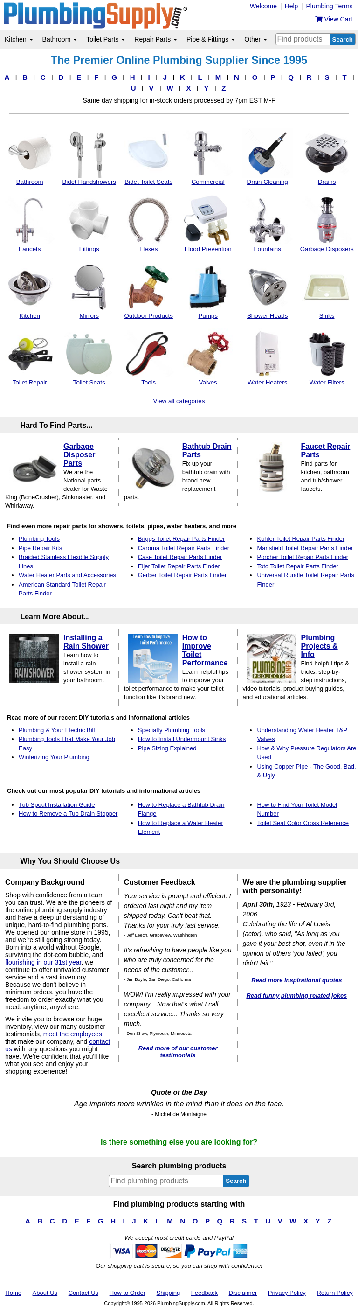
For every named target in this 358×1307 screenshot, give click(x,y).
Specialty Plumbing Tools (171, 730)
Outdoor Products (149, 290)
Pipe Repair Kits (40, 548)
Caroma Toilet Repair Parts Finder (183, 548)
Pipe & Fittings (210, 39)
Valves (208, 357)
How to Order (127, 1292)
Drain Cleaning (267, 156)
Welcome (263, 6)
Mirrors (89, 290)
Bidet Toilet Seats (149, 156)
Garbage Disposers (327, 223)
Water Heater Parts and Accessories (67, 575)
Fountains (267, 223)
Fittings (89, 223)
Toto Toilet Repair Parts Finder (297, 566)
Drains (327, 156)
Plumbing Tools (39, 538)
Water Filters (327, 357)
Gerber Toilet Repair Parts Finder (182, 575)
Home (13, 1292)
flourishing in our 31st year (43, 962)
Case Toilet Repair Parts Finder (180, 556)
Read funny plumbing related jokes (296, 995)
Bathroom (59, 39)
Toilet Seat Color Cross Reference (303, 822)
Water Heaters (267, 357)
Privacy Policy (287, 1292)
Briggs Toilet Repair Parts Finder (181, 538)
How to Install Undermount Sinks (182, 738)
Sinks (327, 290)
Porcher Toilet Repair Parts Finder (302, 556)
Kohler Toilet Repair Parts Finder (300, 538)
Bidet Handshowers (89, 156)
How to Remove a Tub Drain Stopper (68, 813)
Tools (149, 357)
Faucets (30, 223)
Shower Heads (267, 290)
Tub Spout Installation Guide (57, 804)
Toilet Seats (89, 357)
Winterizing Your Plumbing (54, 757)
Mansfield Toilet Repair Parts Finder (305, 548)
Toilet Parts (105, 39)
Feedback (204, 1292)
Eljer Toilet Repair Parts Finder (179, 566)
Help (291, 6)
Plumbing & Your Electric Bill (57, 730)
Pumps (208, 290)
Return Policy (334, 1292)
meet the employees (72, 1034)
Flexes (149, 223)
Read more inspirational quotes (296, 980)
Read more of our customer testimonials (178, 1052)
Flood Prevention (208, 223)
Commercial (208, 156)
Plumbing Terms (329, 6)
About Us (45, 1292)
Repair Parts (155, 39)
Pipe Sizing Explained (167, 748)
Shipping (168, 1292)
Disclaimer (243, 1292)
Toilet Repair (30, 357)
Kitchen (19, 39)
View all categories (179, 401)
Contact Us (83, 1292)
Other (255, 39)
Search (342, 39)
